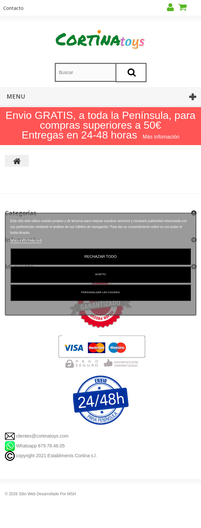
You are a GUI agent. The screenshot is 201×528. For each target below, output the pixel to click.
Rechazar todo (100, 256)
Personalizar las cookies (100, 292)
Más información (25, 240)
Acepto (100, 274)
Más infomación (161, 137)
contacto (13, 8)
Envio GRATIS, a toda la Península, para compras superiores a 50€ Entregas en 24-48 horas (100, 125)
